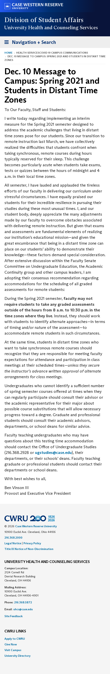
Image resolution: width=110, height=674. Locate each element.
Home (8, 52)
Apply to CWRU (14, 639)
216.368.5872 (23, 602)
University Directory (17, 656)
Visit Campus (12, 650)
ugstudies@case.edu (53, 452)
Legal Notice (12, 543)
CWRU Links (15, 631)
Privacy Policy (32, 543)
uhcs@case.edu (23, 609)
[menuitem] (55, 639)
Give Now (10, 644)
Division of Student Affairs (44, 20)
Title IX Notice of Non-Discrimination (28, 549)
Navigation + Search (29, 43)
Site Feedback (13, 616)
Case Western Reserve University (36, 526)
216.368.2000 (13, 537)
